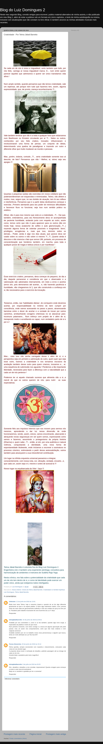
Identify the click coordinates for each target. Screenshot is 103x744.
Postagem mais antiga (56, 734)
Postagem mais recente (14, 734)
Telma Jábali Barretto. (22, 592)
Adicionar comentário (12, 679)
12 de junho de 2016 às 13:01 (25, 601)
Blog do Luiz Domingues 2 (22, 10)
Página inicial (35, 734)
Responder (12, 613)
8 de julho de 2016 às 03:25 (32, 664)
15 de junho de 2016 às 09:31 (32, 620)
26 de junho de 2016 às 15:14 (31, 644)
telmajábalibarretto (15, 620)
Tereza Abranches (15, 644)
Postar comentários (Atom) (18, 738)
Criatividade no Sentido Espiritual (54, 590)
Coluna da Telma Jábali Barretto (32, 590)
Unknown (12, 601)
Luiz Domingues (9, 592)
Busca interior (16, 590)
